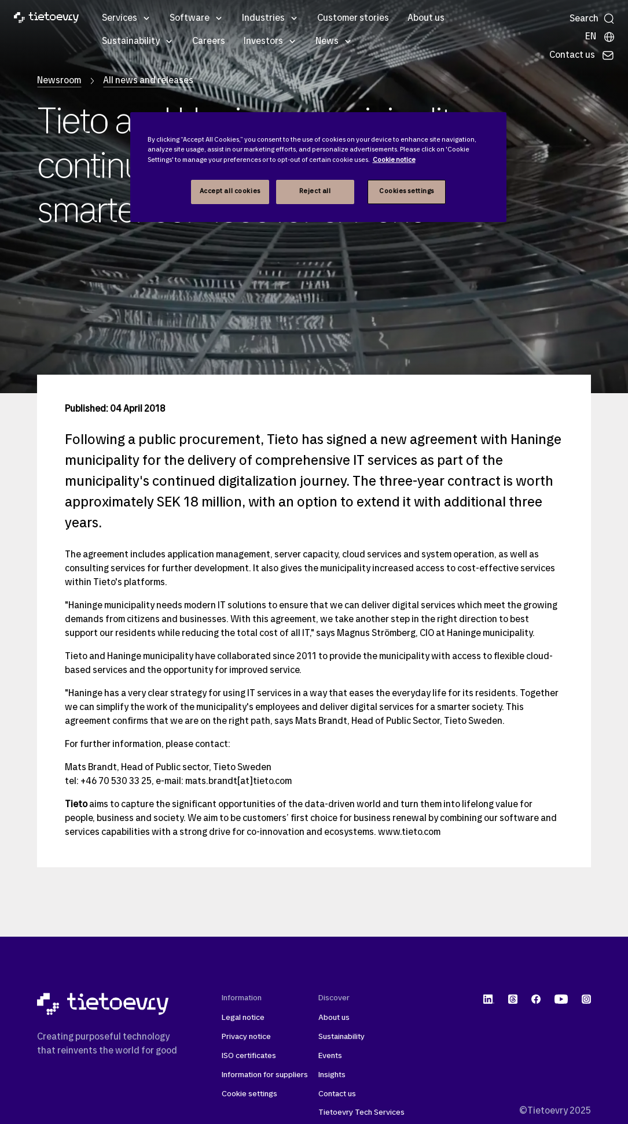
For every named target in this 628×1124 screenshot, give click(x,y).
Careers (208, 41)
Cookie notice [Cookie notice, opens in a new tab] (394, 160)
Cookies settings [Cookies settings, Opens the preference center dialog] (406, 191)
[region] (318, 166)
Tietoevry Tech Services (361, 1112)
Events (330, 1056)
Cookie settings (249, 1094)
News (327, 41)
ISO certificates (249, 1056)
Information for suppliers (265, 1075)
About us (426, 18)
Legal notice (243, 1018)
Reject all (315, 191)
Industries (263, 18)
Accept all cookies (230, 191)
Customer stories (353, 18)
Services (119, 18)
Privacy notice (246, 1037)
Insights (332, 1075)
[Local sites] (600, 37)
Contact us (337, 1094)
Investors (263, 41)
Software (190, 18)
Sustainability (131, 41)
